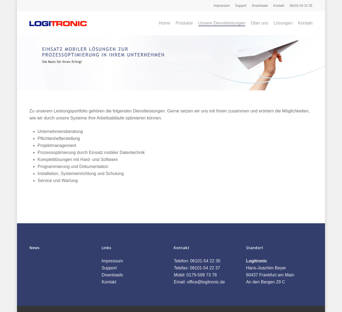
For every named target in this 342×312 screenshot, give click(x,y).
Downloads (112, 275)
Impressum (112, 261)
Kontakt (109, 282)
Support (109, 268)
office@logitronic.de (206, 282)
